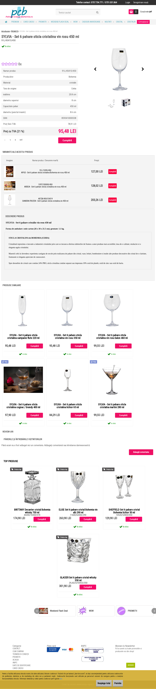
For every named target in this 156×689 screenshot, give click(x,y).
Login (127, 2)
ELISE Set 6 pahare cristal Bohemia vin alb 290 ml (78, 512)
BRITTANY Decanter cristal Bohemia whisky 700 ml (32, 512)
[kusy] (10, 139)
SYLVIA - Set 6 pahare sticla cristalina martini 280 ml (112, 406)
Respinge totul (97, 683)
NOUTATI (108, 22)
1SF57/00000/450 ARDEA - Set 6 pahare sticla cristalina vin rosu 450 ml (45, 185)
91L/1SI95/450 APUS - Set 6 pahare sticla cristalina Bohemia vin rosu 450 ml (45, 171)
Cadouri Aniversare (91, 22)
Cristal (119, 22)
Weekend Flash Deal (60, 22)
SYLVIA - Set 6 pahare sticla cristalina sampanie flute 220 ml (23, 337)
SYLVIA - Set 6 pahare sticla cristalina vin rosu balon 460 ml (112, 337)
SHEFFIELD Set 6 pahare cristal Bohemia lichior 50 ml (124, 512)
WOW (75, 22)
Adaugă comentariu (141, 452)
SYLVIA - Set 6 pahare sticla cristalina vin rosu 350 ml (68, 337)
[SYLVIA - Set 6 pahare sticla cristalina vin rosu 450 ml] (119, 69)
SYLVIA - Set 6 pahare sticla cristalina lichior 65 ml (68, 406)
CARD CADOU (28, 22)
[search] (97, 12)
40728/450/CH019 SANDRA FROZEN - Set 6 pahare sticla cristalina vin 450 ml (45, 200)
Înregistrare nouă (140, 2)
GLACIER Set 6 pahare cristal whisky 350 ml (78, 579)
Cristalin (131, 22)
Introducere (5, 31)
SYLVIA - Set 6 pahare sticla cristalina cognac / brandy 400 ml (23, 406)
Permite (115, 683)
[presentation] (95, 69)
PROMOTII (42, 22)
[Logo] (19, 12)
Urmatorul (143, 22)
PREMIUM (15, 22)
